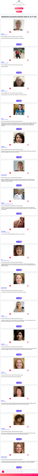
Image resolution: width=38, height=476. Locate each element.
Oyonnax (2, 91)
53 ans (5, 288)
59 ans (7, 119)
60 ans (4, 401)
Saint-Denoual (3, 260)
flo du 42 (2, 372)
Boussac (2, 34)
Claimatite (3, 428)
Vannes (2, 147)
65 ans (6, 34)
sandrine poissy (4, 287)
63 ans (5, 373)
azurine (2, 315)
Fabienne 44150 (4, 456)
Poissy (2, 288)
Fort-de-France (3, 429)
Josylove (2, 90)
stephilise (3, 146)
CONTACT (35, 474)
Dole (2, 401)
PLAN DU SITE (30, 474)
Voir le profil (19, 44)
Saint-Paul (3, 344)
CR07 (2, 118)
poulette (2, 33)
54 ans (6, 457)
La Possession (3, 232)
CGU (26, 474)
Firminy (2, 373)
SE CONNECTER (19, 11)
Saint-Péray (3, 119)
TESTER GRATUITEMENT (19, 8)
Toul (2, 175)
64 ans (5, 147)
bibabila (2, 203)
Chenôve (2, 316)
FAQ (24, 474)
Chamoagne (3, 231)
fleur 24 (2, 400)
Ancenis (2, 457)
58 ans (8, 260)
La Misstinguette (4, 174)
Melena (2, 62)
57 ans (6, 91)
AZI (1, 259)
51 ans (4, 175)
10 (21, 471)
